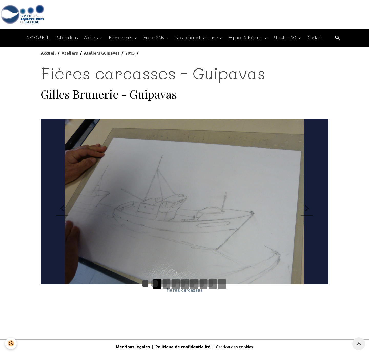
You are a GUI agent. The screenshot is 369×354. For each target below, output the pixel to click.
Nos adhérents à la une (197, 37)
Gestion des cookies (234, 347)
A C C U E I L (37, 37)
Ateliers (91, 37)
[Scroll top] (358, 343)
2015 (130, 53)
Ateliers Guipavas (101, 53)
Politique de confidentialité (182, 347)
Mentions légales (133, 347)
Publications (67, 37)
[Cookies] (11, 343)
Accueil (48, 53)
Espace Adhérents (246, 37)
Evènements (121, 37)
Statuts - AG (285, 37)
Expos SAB (154, 37)
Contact (315, 37)
